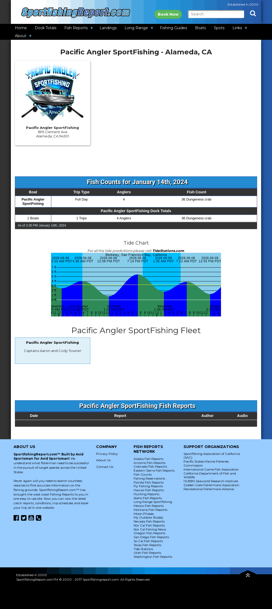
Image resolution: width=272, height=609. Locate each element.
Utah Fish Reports (147, 553)
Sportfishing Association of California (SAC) (212, 456)
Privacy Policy (107, 454)
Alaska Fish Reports (148, 459)
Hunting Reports (146, 494)
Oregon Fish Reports (149, 533)
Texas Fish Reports (147, 545)
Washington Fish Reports (153, 557)
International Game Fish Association (211, 469)
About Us (103, 460)
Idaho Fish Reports (148, 498)
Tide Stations (143, 549)
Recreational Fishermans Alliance (209, 489)
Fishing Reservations (149, 478)
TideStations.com (168, 251)
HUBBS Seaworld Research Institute (211, 481)
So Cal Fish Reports (148, 541)
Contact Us (104, 467)
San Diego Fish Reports (151, 537)
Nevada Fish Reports (149, 521)
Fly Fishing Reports (148, 486)
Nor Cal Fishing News (150, 529)
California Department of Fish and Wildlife (210, 475)
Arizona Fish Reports (149, 463)
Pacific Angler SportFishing (33, 201)
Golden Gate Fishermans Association (211, 485)
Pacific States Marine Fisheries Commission (206, 463)
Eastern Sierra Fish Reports (154, 470)
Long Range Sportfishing (153, 502)
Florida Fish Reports (149, 482)
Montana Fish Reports (150, 510)
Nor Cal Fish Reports (149, 525)
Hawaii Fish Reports (149, 490)
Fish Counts (143, 474)
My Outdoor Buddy (148, 517)
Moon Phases (144, 514)
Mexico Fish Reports (149, 506)
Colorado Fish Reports (150, 466)
